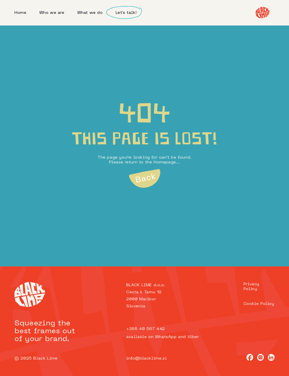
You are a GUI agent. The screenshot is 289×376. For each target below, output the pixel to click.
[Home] (263, 12)
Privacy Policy (251, 286)
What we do (90, 13)
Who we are (51, 13)
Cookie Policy (258, 304)
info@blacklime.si (146, 359)
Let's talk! (126, 13)
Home (20, 13)
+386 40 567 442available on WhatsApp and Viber (162, 333)
